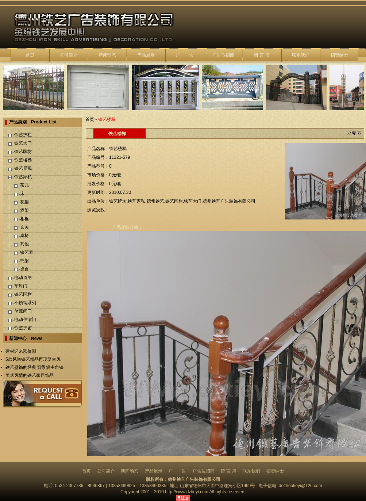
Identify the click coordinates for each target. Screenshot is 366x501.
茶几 (24, 185)
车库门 (20, 285)
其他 (24, 243)
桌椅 (24, 235)
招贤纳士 (339, 55)
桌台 (24, 269)
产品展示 (146, 55)
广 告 (184, 55)
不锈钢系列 (25, 302)
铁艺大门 (23, 143)
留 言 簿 (262, 55)
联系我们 (300, 55)
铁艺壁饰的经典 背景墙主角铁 (34, 367)
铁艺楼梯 (23, 159)
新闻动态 (107, 55)
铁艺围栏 (23, 294)
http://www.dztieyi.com (186, 491)
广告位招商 (223, 55)
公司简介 (68, 55)
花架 (24, 201)
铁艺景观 (23, 168)
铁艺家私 (23, 176)
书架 (24, 260)
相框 (24, 218)
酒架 (24, 210)
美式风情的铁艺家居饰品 (29, 375)
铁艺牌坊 (23, 151)
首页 (30, 55)
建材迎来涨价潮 (20, 351)
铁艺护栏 (23, 134)
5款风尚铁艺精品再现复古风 (33, 359)
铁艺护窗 (23, 327)
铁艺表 (26, 252)
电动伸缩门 (25, 319)
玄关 (24, 227)
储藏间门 (23, 311)
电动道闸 (23, 277)
